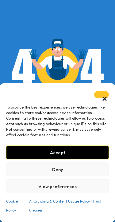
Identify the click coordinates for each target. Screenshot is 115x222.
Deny (57, 169)
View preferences (57, 186)
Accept (57, 152)
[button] (101, 94)
